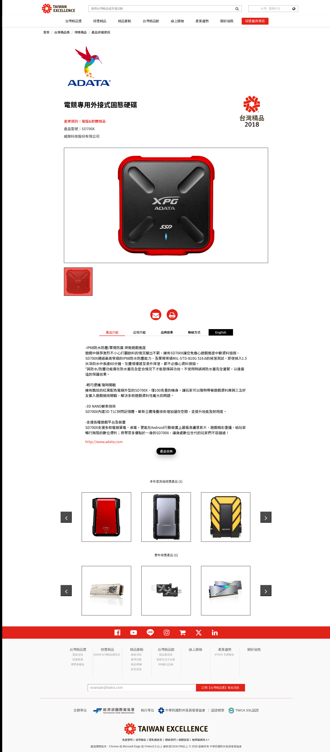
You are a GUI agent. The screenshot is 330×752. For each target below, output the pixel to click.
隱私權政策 (155, 739)
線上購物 (177, 21)
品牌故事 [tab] (167, 332)
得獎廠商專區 (255, 21)
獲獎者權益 (77, 664)
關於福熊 (226, 21)
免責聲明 (127, 739)
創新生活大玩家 (165, 659)
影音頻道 (136, 669)
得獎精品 (99, 21)
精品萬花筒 (165, 654)
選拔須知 (77, 654)
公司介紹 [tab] (139, 332)
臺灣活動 (136, 659)
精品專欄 (136, 664)
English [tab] (220, 332)
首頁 (46, 32)
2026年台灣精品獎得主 (107, 654)
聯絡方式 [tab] (194, 332)
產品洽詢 (166, 451)
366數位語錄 (165, 664)
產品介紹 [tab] (112, 332)
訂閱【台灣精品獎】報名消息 (220, 687)
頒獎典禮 (77, 659)
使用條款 (141, 739)
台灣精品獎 (73, 21)
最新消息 (136, 654)
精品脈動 (124, 21)
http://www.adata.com (104, 441)
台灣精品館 (151, 21)
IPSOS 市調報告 (224, 654)
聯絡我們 (170, 739)
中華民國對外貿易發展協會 (182, 710)
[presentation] (66, 517)
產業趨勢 (202, 21)
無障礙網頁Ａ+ (200, 739)
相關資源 (183, 739)
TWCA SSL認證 (243, 710)
